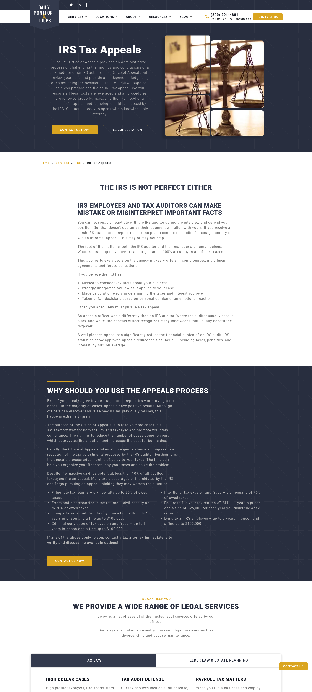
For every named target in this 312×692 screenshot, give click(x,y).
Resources (158, 16)
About (131, 16)
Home (45, 163)
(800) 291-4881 (224, 15)
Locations (105, 16)
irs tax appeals (99, 163)
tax (78, 163)
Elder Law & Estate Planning (219, 660)
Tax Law (93, 660)
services (62, 163)
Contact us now (75, 129)
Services (76, 16)
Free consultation (125, 129)
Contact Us (293, 666)
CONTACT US (268, 17)
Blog (184, 16)
